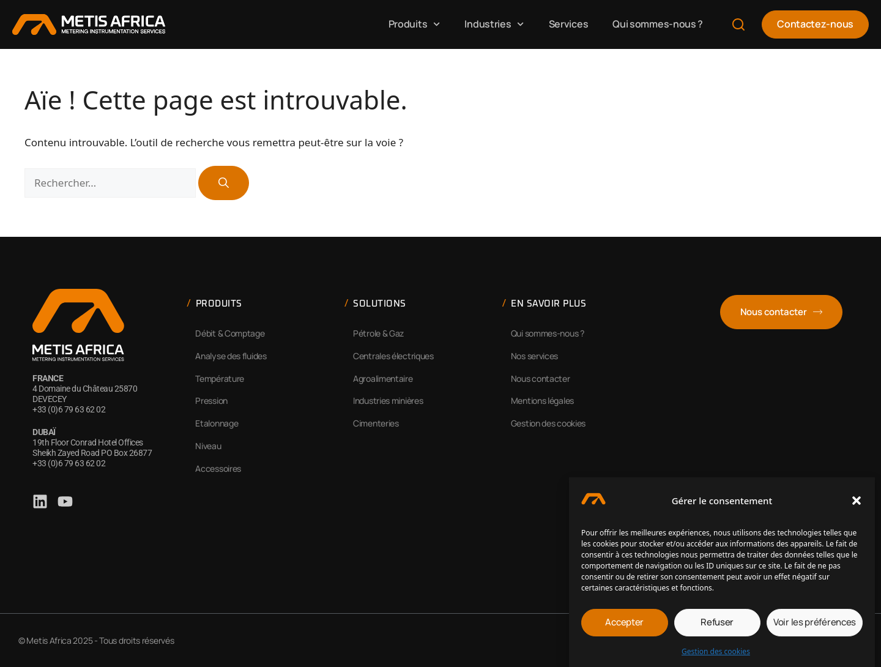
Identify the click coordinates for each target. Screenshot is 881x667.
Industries (494, 24)
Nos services (534, 356)
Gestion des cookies (716, 654)
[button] (856, 504)
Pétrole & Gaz (378, 333)
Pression (211, 400)
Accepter (624, 625)
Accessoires (218, 468)
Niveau (208, 446)
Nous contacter (540, 378)
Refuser (717, 625)
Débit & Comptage (229, 333)
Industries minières (388, 400)
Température (219, 378)
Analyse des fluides (230, 356)
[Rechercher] (223, 182)
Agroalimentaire (383, 378)
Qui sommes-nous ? (657, 24)
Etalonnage (216, 423)
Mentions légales (542, 400)
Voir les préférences (814, 625)
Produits (414, 24)
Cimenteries (376, 423)
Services (569, 24)
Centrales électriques (393, 356)
